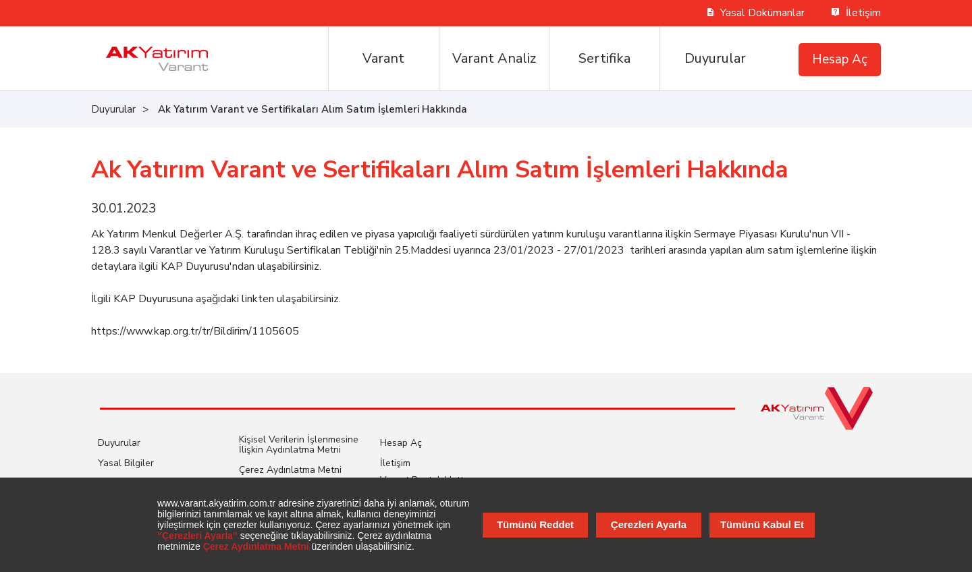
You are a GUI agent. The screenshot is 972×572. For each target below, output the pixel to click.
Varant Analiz (494, 58)
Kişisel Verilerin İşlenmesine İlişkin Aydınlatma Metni (298, 444)
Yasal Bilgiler (126, 463)
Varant (383, 58)
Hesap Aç (839, 59)
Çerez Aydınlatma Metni (290, 470)
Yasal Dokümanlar (756, 12)
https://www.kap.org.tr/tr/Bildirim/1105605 (195, 331)
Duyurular (715, 58)
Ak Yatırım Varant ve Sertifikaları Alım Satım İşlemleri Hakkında (312, 109)
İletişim (856, 12)
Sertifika (604, 58)
